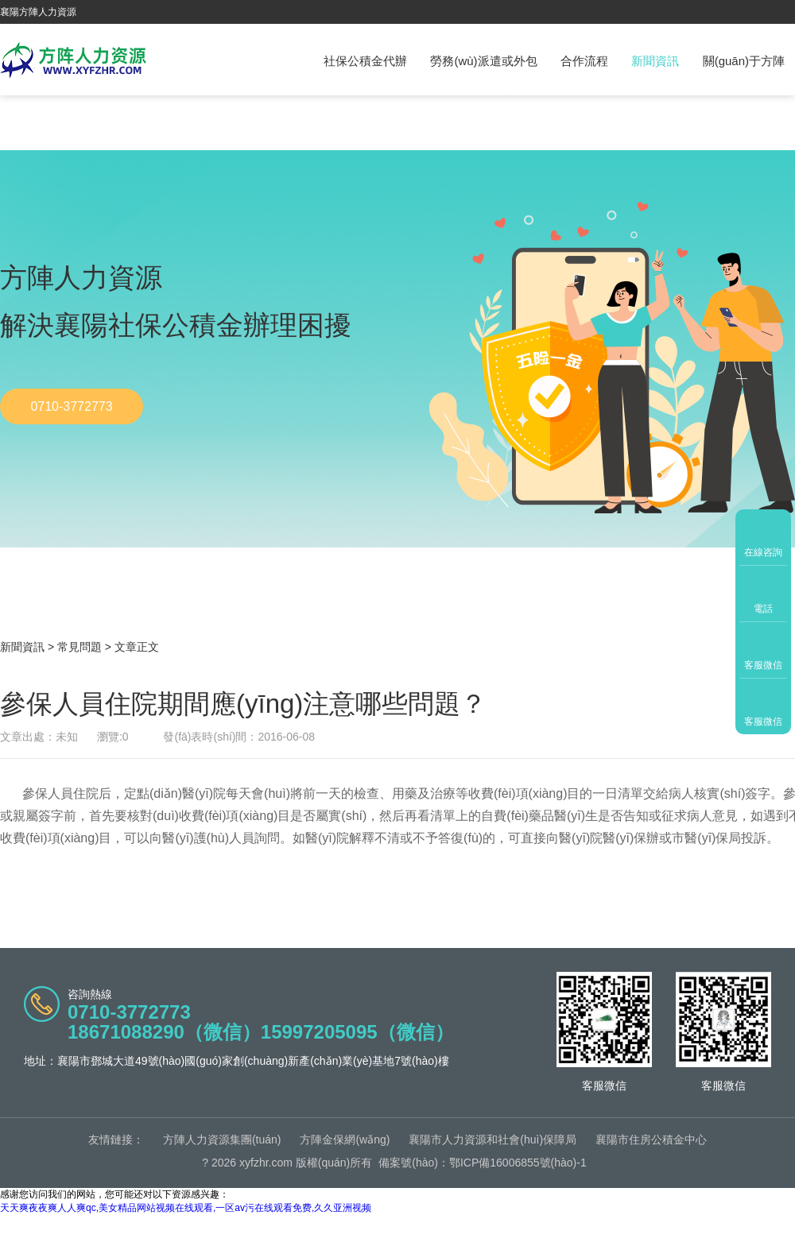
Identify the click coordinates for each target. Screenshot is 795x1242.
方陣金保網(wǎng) (345, 1139)
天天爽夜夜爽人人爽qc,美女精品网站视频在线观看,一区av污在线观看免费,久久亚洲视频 (185, 1207)
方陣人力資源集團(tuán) (222, 1139)
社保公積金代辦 (365, 61)
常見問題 (79, 646)
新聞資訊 (655, 61)
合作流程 (584, 61)
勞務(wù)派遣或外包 (483, 61)
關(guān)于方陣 (744, 61)
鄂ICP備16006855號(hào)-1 (518, 1162)
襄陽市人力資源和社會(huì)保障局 (492, 1139)
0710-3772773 (71, 406)
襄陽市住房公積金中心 (651, 1139)
